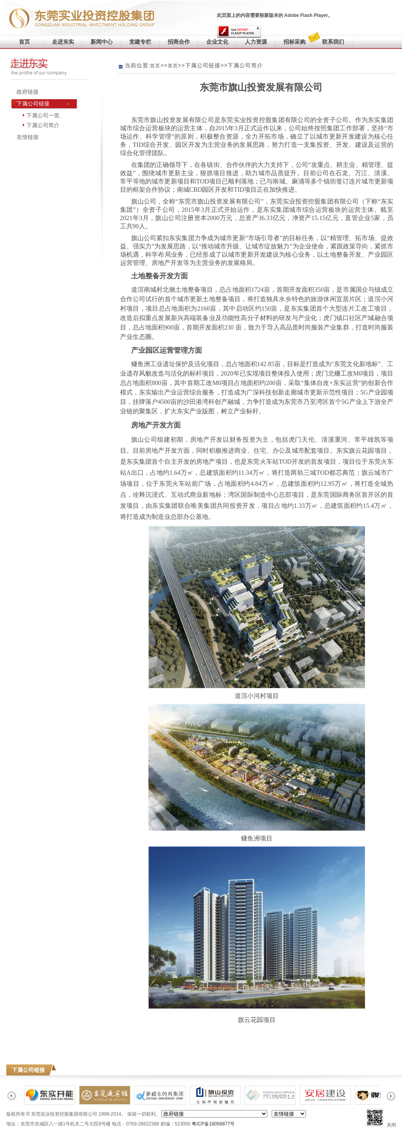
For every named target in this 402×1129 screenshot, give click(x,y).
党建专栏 (140, 42)
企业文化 (217, 42)
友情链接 (28, 137)
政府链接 (28, 92)
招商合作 (179, 42)
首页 (24, 42)
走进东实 (63, 42)
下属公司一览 (42, 115)
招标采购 (294, 42)
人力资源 (256, 42)
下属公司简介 (42, 125)
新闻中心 (102, 42)
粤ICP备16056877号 (213, 1124)
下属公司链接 (33, 103)
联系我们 (329, 40)
